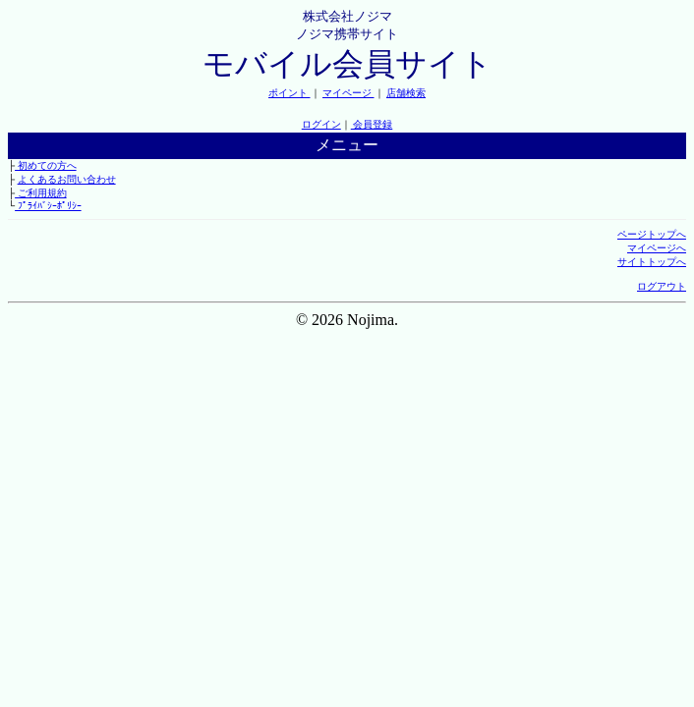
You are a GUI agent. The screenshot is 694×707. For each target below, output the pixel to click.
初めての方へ (46, 165)
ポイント (289, 92)
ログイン (321, 124)
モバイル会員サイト (347, 64)
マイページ (348, 92)
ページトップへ (651, 234)
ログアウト (661, 286)
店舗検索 (406, 92)
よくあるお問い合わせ (67, 179)
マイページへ (656, 248)
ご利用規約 (41, 193)
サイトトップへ (651, 261)
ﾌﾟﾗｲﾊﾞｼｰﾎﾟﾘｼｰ (48, 205)
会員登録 (372, 124)
